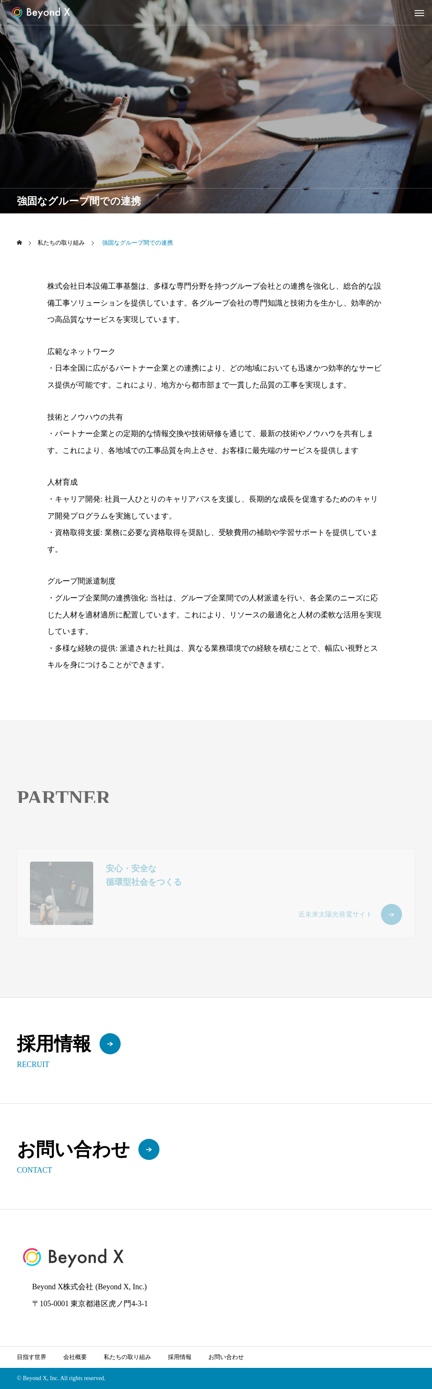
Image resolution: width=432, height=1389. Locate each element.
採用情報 (180, 1357)
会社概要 (75, 1357)
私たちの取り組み (127, 1357)
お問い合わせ (226, 1357)
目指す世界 (31, 1357)
